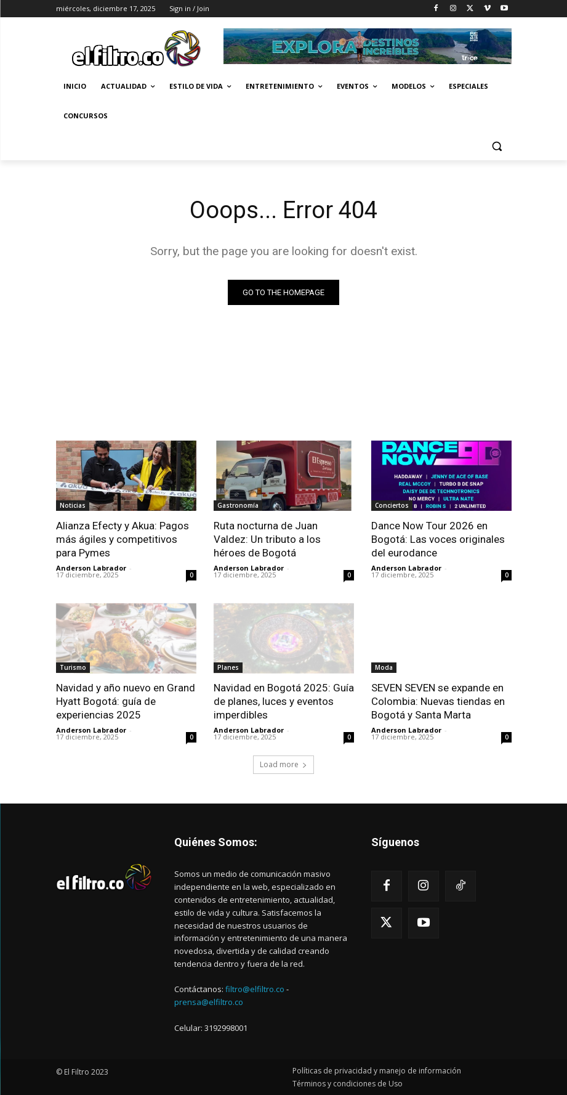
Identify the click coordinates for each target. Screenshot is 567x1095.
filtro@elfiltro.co (254, 989)
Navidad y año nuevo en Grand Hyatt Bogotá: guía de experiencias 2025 (125, 702)
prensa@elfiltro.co (208, 1001)
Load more (283, 764)
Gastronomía (238, 505)
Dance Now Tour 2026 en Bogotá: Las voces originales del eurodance (438, 539)
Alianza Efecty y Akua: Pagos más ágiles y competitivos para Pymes (122, 539)
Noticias (73, 505)
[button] (497, 145)
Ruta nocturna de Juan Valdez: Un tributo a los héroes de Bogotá (267, 539)
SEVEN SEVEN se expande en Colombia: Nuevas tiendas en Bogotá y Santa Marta (438, 702)
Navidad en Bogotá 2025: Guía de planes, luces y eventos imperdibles (284, 702)
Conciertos (392, 505)
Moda (384, 668)
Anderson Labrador (91, 568)
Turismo (73, 668)
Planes (228, 668)
